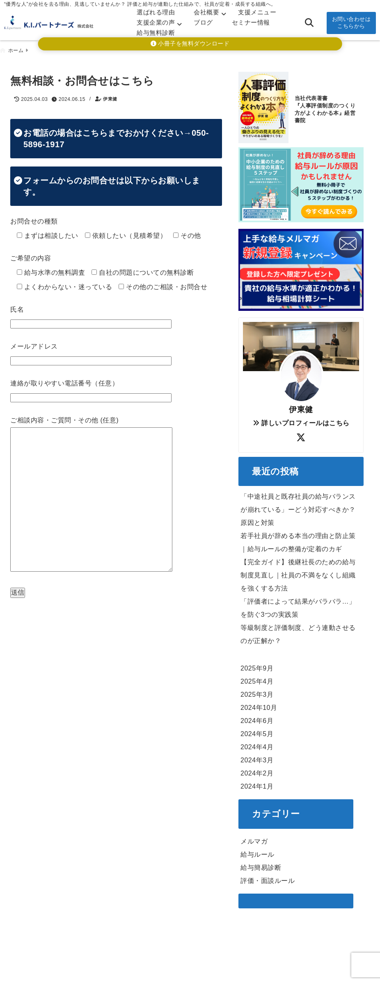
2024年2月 (256, 771)
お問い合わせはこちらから (351, 22)
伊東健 (110, 97)
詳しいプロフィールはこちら (301, 420)
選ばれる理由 (156, 12)
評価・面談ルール (267, 878)
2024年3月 (256, 758)
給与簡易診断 (260, 865)
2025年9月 (256, 666)
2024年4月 (256, 745)
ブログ (203, 22)
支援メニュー (257, 12)
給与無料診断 (156, 32)
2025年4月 (256, 679)
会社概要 (206, 12)
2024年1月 (256, 784)
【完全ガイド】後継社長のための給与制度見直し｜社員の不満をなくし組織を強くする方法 (298, 573)
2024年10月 (258, 705)
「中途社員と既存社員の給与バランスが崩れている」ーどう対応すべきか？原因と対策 (298, 508)
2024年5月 (256, 732)
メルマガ (254, 839)
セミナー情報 (251, 22)
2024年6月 (256, 719)
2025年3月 (256, 692)
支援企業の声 (156, 22)
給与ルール (257, 852)
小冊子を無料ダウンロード (190, 44)
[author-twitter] (301, 436)
